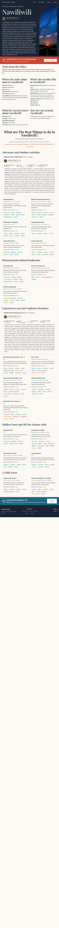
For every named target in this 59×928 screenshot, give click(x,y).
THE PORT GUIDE (8, 2)
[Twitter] (54, 511)
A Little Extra (29, 146)
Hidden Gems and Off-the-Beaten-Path (42, 144)
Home (34, 2)
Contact (27, 513)
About (55, 2)
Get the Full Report (50, 60)
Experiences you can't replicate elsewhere (17, 144)
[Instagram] (57, 511)
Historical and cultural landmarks (39, 141)
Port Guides (41, 2)
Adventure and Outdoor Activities (18, 141)
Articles (49, 2)
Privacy (32, 513)
